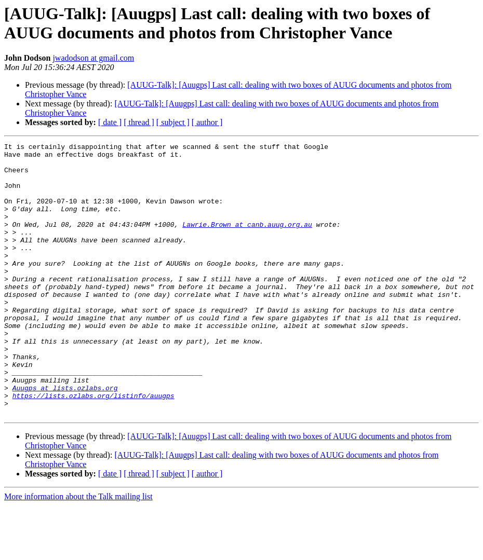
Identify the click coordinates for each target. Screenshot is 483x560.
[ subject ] (173, 122)
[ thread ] (139, 122)
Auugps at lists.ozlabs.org (65, 437)
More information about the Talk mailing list (78, 551)
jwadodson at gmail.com (93, 57)
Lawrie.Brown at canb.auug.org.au (247, 241)
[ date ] (110, 122)
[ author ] (207, 122)
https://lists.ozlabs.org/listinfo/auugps (93, 447)
